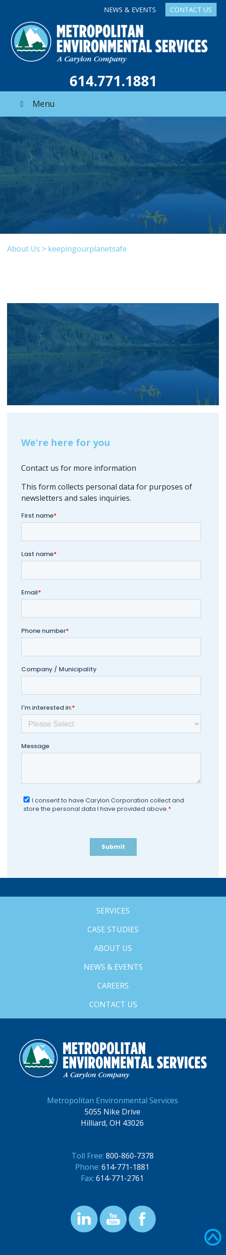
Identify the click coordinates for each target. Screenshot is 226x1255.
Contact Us (191, 9)
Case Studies (113, 929)
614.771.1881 (113, 80)
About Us (23, 249)
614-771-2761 (120, 1178)
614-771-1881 (125, 1167)
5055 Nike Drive (112, 1111)
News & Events (130, 9)
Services (113, 911)
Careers (113, 985)
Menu (35, 103)
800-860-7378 (130, 1156)
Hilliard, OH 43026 (112, 1123)
